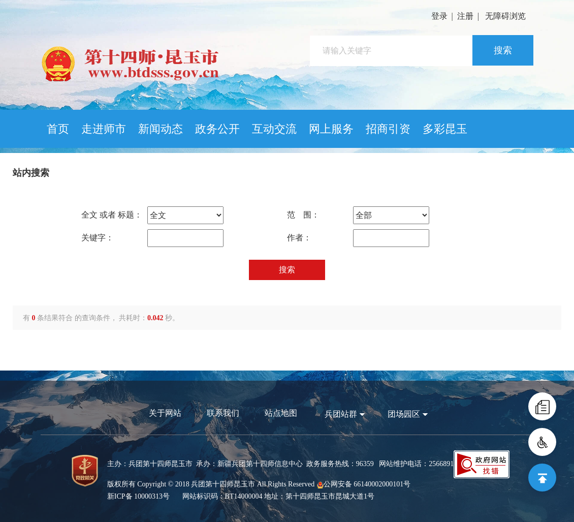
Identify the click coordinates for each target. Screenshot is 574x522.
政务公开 (217, 128)
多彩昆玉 (445, 128)
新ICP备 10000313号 (138, 496)
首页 (58, 128)
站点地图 (281, 413)
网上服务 (331, 128)
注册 (465, 16)
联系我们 (223, 413)
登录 (439, 16)
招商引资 (388, 128)
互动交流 (274, 128)
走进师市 (103, 128)
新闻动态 (160, 128)
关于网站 (165, 413)
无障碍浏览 (505, 16)
